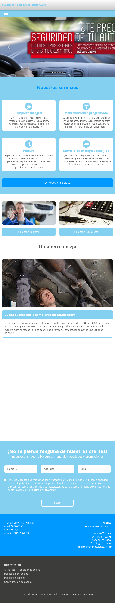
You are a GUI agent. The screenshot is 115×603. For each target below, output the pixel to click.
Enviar (57, 502)
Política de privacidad (16, 573)
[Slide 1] (55, 72)
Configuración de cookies (18, 581)
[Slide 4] (62, 72)
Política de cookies (14, 577)
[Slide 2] (57, 72)
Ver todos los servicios (57, 182)
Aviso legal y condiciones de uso (22, 569)
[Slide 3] (60, 72)
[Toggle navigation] (6, 13)
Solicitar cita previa (29, 232)
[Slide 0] (52, 72)
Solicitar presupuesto (86, 232)
